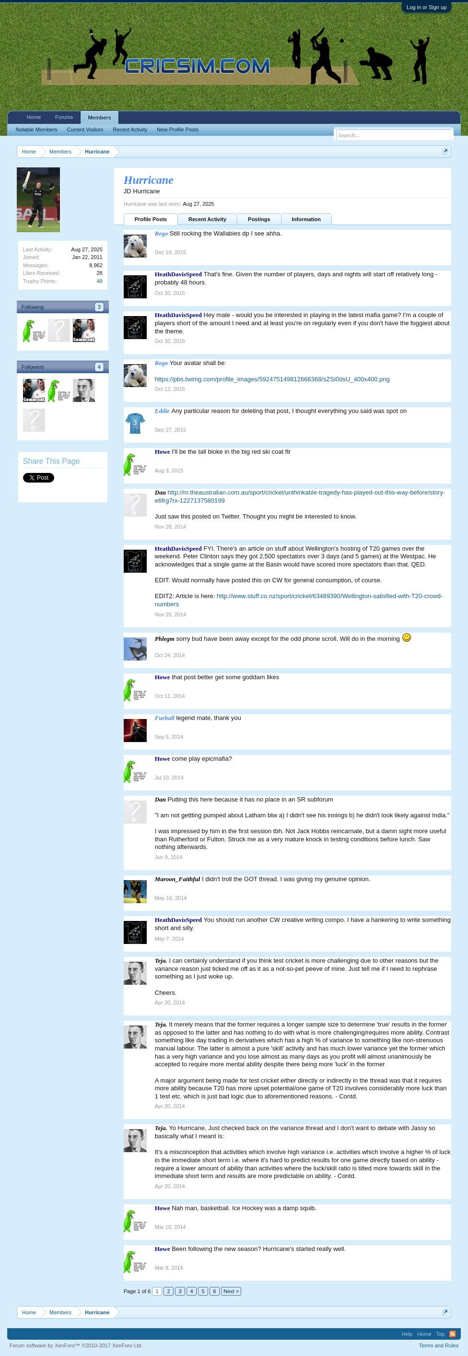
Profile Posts (151, 219)
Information (306, 219)
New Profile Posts (178, 129)
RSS (452, 1334)
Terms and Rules (439, 1345)
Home (34, 117)
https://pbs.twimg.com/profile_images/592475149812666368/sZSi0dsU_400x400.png (272, 379)
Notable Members (37, 129)
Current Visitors (85, 129)
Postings (259, 219)
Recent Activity (207, 219)
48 (100, 281)
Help (407, 1334)
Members (99, 117)
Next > (231, 1291)
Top (440, 1334)
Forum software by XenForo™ (76, 1345)
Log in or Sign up (426, 7)
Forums (64, 117)
